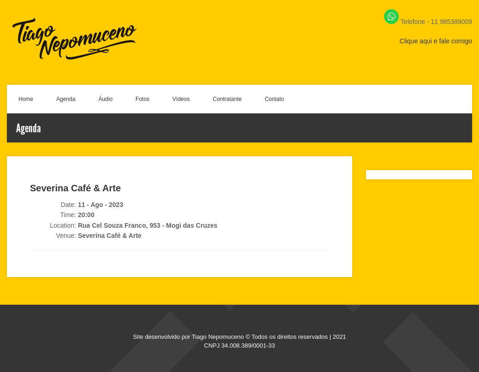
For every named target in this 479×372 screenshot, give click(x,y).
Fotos (142, 99)
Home (25, 99)
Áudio (105, 99)
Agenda (65, 99)
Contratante (227, 99)
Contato (274, 99)
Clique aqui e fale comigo (436, 41)
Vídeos (180, 99)
